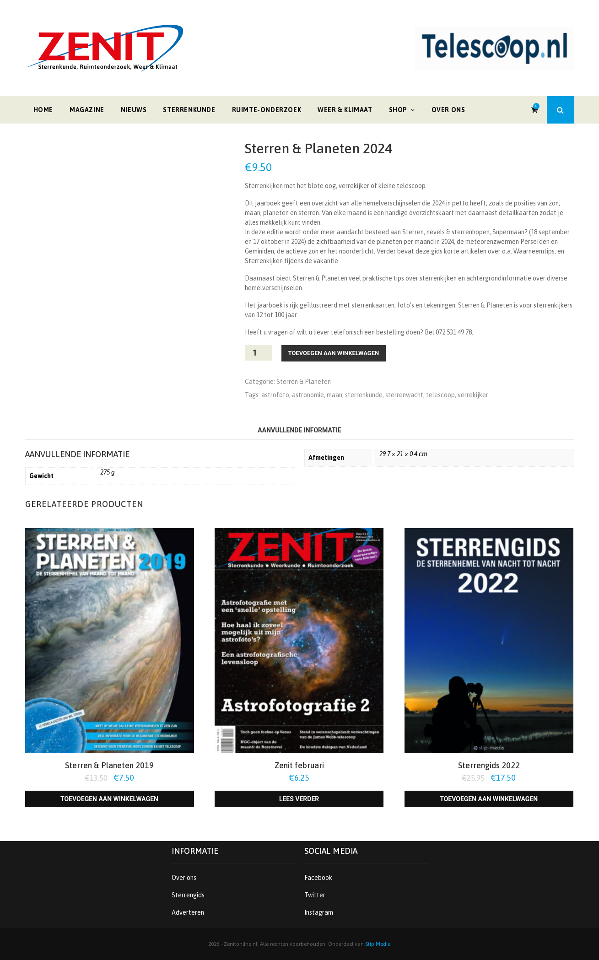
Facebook (318, 877)
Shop (398, 109)
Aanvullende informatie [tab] (299, 430)
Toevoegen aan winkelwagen (333, 353)
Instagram (318, 912)
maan (334, 395)
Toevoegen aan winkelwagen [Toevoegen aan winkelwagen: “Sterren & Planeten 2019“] (109, 799)
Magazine (87, 109)
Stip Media (378, 944)
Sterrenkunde (189, 109)
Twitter (314, 895)
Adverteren (188, 912)
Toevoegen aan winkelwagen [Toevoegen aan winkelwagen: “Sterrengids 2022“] (489, 799)
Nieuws (134, 109)
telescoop (440, 395)
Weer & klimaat (345, 109)
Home (43, 109)
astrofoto (275, 395)
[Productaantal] (258, 353)
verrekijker (473, 395)
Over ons (448, 109)
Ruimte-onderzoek (267, 109)
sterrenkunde (364, 395)
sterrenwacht (404, 395)
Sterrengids (188, 895)
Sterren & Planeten (303, 381)
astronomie (308, 395)
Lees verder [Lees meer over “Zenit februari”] (299, 799)
